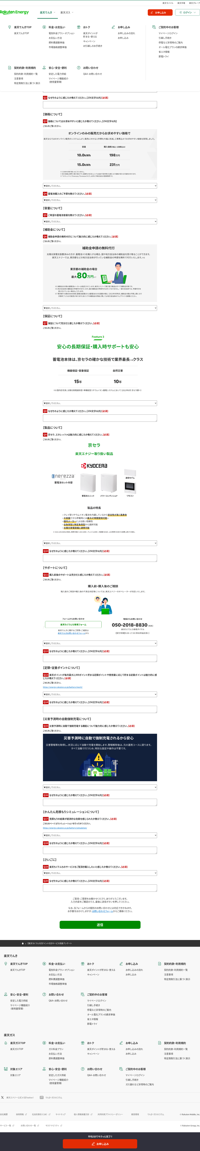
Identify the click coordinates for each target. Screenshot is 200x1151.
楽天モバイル (167, 3)
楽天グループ (194, 3)
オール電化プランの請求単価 (101, 1014)
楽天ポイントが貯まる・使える (101, 969)
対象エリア (15, 1075)
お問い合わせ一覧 (28, 1125)
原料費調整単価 (56, 1058)
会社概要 (4, 1114)
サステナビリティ (52, 1125)
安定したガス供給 (57, 1075)
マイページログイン (96, 1000)
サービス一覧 (5, 1125)
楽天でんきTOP (17, 969)
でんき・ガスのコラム (53, 1097)
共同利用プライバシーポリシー (110, 1114)
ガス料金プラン (56, 1049)
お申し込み (131, 974)
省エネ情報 (92, 1019)
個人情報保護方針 (81, 1114)
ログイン (187, 12)
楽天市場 (181, 3)
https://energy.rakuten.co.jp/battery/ (60, 82)
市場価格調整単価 (58, 983)
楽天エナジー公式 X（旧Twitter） (20, 1097)
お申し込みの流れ (134, 969)
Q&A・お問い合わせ (58, 1000)
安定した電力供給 (19, 1000)
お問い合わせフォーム (102, 911)
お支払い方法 (55, 974)
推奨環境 (135, 1114)
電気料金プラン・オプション (62, 969)
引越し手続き (93, 1005)
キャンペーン (93, 974)
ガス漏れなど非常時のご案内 (140, 1084)
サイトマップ (61, 1114)
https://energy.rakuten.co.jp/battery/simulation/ (65, 827)
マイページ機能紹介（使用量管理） (20, 1007)
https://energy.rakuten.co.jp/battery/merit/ (63, 687)
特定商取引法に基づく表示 (177, 979)
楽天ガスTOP (16, 1049)
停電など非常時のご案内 (99, 1009)
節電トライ (92, 1023)
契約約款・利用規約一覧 (176, 969)
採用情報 (20, 1114)
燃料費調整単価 (56, 979)
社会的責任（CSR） (39, 1114)
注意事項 (168, 974)
